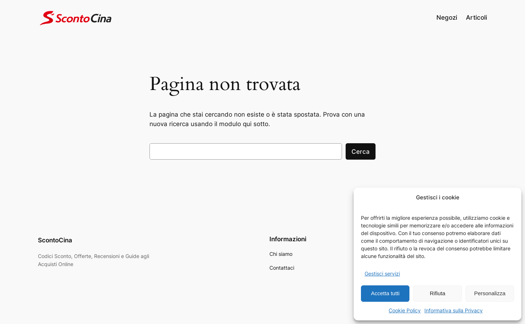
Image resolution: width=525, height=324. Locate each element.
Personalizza (489, 293)
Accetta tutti (385, 293)
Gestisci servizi (382, 273)
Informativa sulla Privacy (453, 310)
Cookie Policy (405, 310)
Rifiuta (438, 293)
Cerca (360, 151)
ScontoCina (55, 240)
